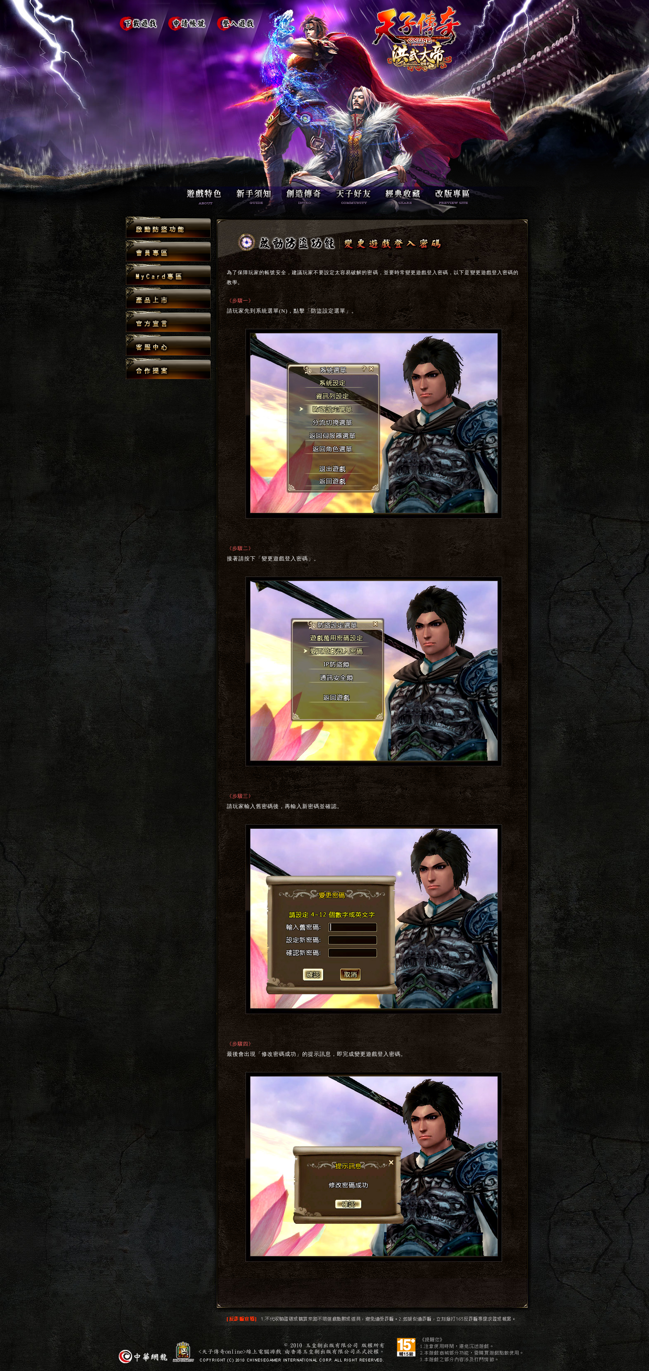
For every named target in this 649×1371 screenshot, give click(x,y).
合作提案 (168, 368)
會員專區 (168, 251)
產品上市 (168, 298)
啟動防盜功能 (168, 227)
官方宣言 (168, 322)
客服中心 (168, 345)
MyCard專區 (168, 275)
